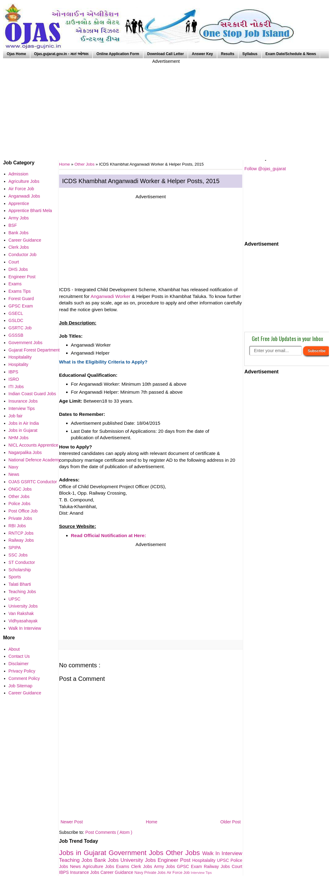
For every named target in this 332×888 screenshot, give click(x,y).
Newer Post (72, 821)
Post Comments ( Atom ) (108, 832)
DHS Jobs (18, 269)
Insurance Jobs (85, 872)
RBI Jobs (17, 525)
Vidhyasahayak (23, 620)
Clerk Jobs (142, 866)
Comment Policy (24, 678)
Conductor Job (23, 254)
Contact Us (19, 656)
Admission (19, 173)
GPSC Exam (190, 866)
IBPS (64, 872)
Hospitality (19, 364)
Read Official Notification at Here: (108, 535)
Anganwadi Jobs (24, 196)
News (76, 866)
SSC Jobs (18, 554)
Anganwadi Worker (111, 296)
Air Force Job (179, 872)
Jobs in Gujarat (84, 853)
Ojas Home (16, 54)
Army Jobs (165, 866)
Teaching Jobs (76, 860)
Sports (15, 576)
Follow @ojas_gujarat (265, 168)
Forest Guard (21, 298)
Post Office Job (23, 510)
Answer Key (202, 54)
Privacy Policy (22, 671)
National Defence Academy (35, 459)
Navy (139, 872)
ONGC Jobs (20, 489)
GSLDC (16, 320)
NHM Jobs (19, 437)
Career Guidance (118, 872)
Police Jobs (20, 503)
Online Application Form (118, 54)
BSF (13, 225)
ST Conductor (22, 562)
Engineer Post (175, 860)
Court (237, 866)
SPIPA (15, 547)
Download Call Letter (165, 54)
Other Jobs (85, 164)
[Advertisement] (166, 108)
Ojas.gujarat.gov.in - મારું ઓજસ (61, 54)
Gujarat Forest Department (34, 350)
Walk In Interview (222, 853)
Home (151, 821)
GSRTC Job (20, 327)
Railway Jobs (218, 866)
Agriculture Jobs (99, 866)
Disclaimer (19, 663)
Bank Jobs (107, 860)
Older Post (230, 821)
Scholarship (20, 569)
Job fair (16, 415)
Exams (123, 866)
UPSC (224, 860)
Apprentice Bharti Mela (30, 210)
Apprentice (19, 203)
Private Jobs (155, 872)
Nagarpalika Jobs (25, 452)
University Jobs (139, 860)
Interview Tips (201, 872)
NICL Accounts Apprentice (33, 445)
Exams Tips (20, 291)
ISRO (14, 379)
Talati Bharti (20, 584)
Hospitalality (204, 860)
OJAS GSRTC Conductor (33, 481)
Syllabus (249, 54)
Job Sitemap (21, 685)
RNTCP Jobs (21, 533)
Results (227, 54)
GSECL (16, 313)
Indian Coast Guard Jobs (32, 393)
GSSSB (16, 335)
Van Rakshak (21, 613)
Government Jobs (137, 853)
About (14, 649)
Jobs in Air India (24, 423)
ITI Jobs (16, 386)
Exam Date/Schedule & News (291, 54)
